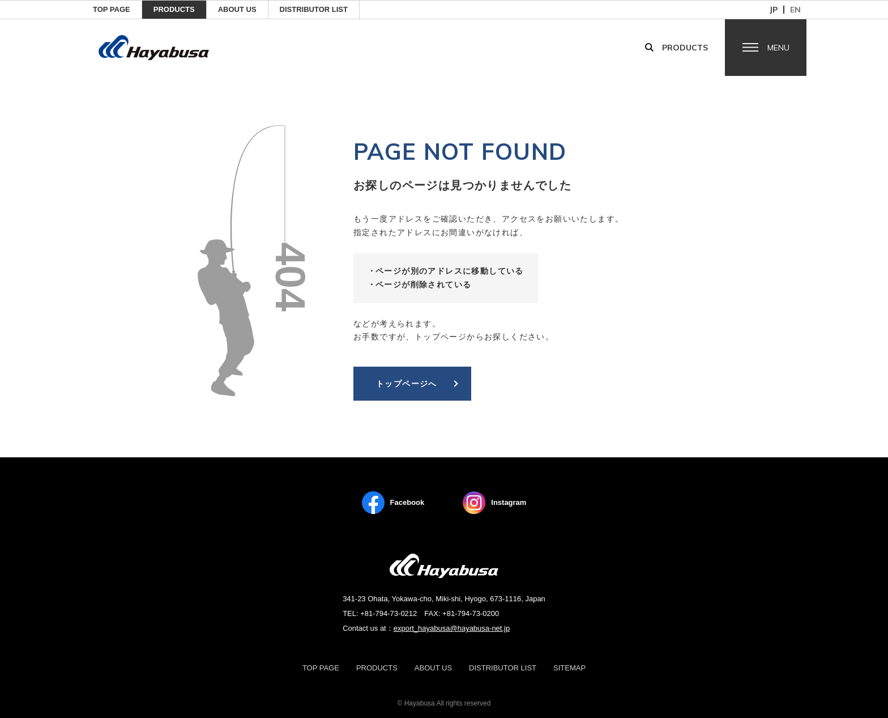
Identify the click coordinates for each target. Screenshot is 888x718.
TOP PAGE (111, 9)
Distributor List (314, 9)
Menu (778, 48)
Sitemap (569, 668)
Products (174, 9)
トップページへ (406, 383)
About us (433, 668)
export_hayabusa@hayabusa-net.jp (452, 628)
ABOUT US (237, 9)
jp (774, 10)
